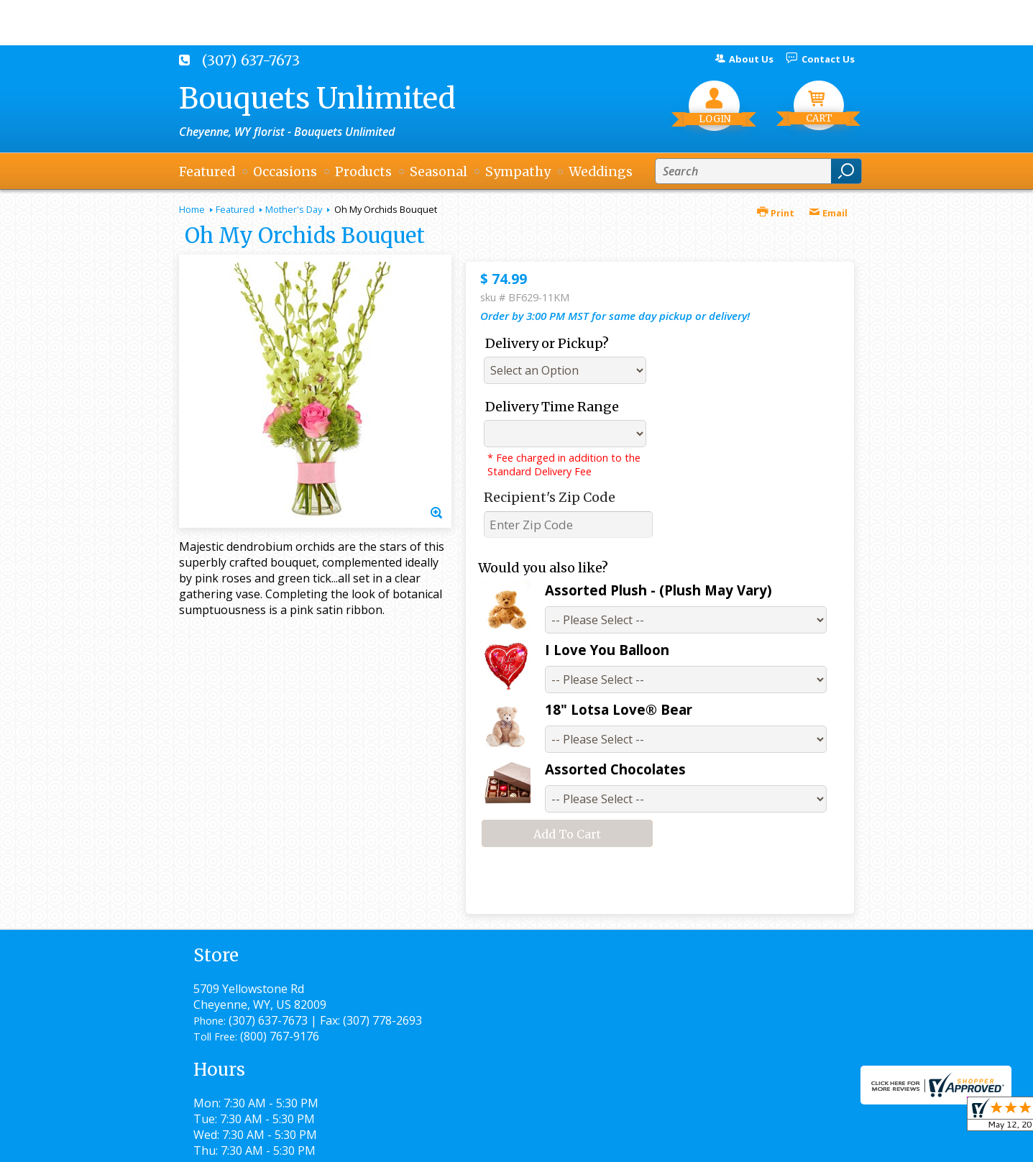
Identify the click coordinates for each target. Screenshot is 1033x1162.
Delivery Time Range (552, 406)
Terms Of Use (499, 1144)
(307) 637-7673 (251, 60)
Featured (235, 209)
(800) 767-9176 (279, 1052)
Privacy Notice (594, 1144)
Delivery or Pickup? (547, 343)
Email (828, 212)
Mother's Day (293, 209)
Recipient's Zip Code (549, 497)
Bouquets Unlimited (317, 98)
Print (775, 212)
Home (192, 209)
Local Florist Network (706, 1144)
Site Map (805, 1144)
